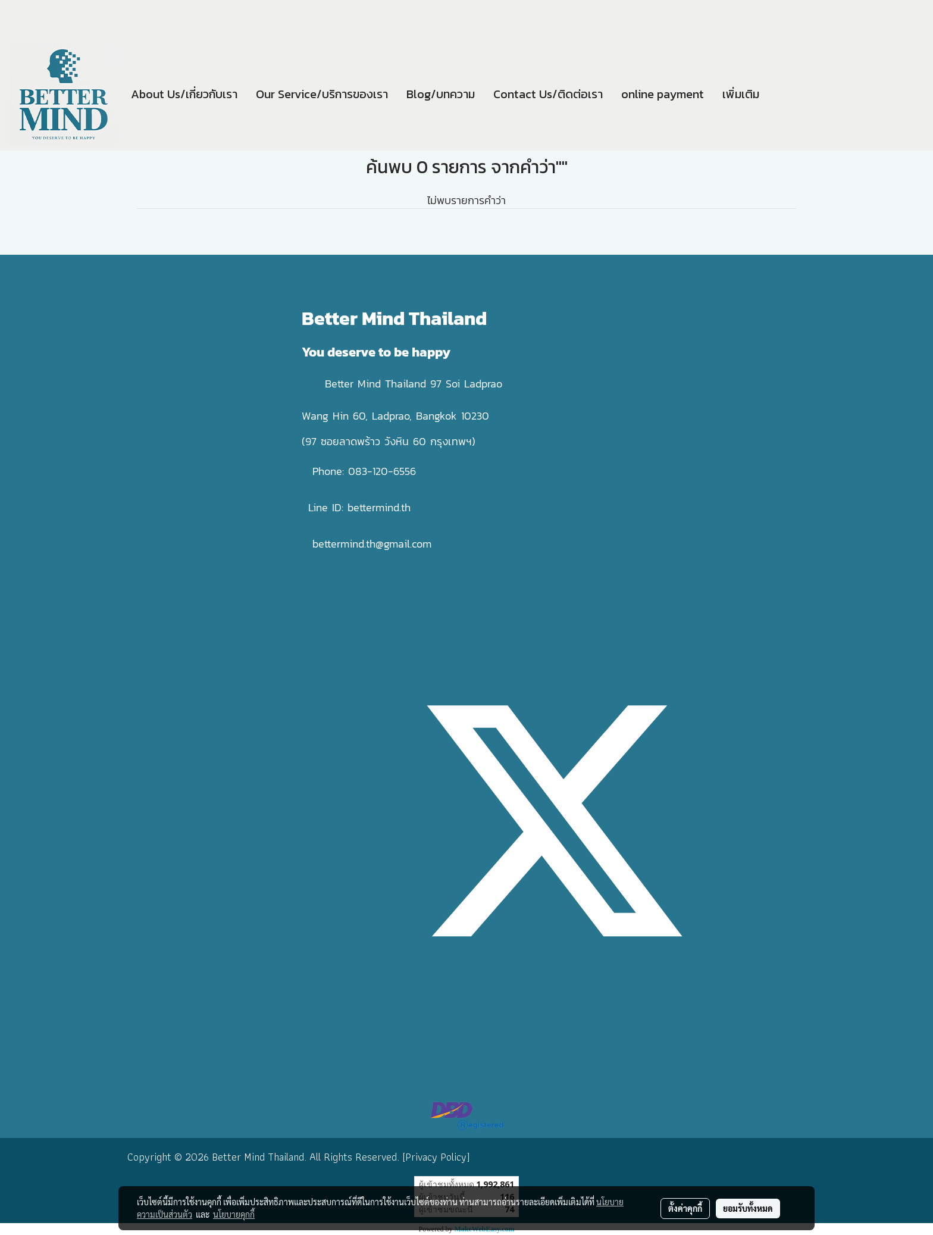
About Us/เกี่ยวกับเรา (184, 94)
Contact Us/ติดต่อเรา (548, 94)
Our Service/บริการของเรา (322, 94)
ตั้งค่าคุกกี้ (685, 1208)
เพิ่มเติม (740, 94)
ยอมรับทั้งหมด (748, 1208)
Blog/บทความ (440, 94)
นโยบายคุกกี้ (234, 1214)
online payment (662, 94)
